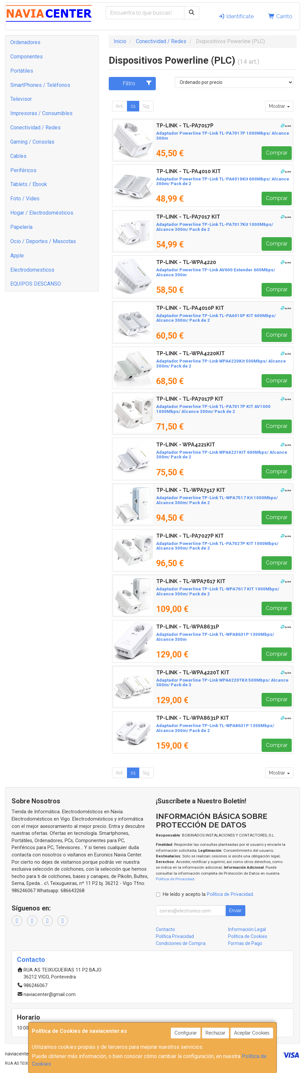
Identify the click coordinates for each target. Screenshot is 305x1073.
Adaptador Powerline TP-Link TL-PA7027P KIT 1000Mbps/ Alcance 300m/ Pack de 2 (217, 546)
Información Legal (247, 929)
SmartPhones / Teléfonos (40, 85)
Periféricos (23, 170)
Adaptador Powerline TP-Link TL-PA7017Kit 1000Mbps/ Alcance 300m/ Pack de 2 (214, 227)
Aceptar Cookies (252, 1033)
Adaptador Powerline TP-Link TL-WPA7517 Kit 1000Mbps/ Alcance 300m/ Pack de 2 (217, 500)
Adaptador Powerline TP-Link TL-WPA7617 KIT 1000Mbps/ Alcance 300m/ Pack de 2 (217, 591)
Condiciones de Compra (181, 943)
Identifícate (236, 16)
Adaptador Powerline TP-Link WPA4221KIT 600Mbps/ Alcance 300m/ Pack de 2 (221, 455)
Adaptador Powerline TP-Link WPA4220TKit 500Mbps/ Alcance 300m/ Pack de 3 (222, 683)
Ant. (120, 106)
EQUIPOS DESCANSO (35, 284)
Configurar (185, 1033)
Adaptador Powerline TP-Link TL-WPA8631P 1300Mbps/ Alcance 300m (215, 637)
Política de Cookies (247, 936)
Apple (17, 255)
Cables (18, 156)
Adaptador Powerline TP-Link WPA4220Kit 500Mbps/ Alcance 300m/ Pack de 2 (221, 364)
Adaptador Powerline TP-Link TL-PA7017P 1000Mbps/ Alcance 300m (222, 136)
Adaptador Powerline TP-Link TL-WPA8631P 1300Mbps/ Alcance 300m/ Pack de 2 (215, 728)
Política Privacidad (175, 936)
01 (133, 106)
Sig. (146, 106)
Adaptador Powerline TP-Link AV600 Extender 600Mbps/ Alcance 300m (215, 272)
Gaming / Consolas (32, 142)
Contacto (165, 929)
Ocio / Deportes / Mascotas (43, 241)
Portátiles (21, 71)
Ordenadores (25, 42)
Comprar (276, 153)
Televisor (21, 99)
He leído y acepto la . (208, 894)
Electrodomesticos (32, 270)
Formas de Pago (245, 943)
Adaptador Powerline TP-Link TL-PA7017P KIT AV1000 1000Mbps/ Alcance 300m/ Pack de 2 (213, 409)
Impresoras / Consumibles (41, 113)
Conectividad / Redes (35, 127)
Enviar (235, 910)
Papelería (21, 227)
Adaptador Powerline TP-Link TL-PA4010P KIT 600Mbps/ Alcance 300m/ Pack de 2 (216, 318)
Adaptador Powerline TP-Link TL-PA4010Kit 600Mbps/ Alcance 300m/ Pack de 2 (222, 181)
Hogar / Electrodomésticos (41, 213)
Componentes (26, 56)
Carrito (280, 16)
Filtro (137, 83)
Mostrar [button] (279, 106)
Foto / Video (24, 198)
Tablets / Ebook (28, 184)
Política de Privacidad (175, 879)
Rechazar (215, 1033)
